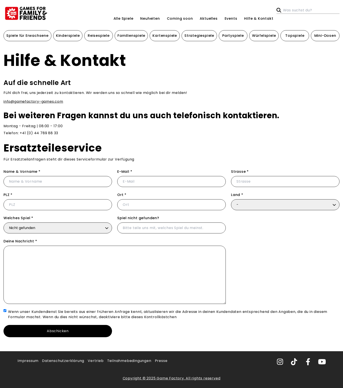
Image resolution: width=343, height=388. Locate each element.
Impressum (28, 360)
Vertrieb (95, 360)
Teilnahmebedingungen (129, 360)
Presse (161, 360)
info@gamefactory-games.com (33, 101)
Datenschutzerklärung (63, 360)
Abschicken (58, 330)
